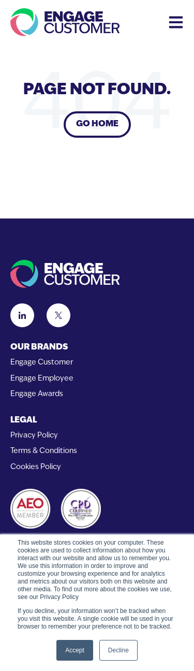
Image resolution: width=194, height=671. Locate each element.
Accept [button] (74, 650)
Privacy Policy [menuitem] (34, 436)
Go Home (97, 124)
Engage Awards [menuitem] (36, 394)
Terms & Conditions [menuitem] (43, 451)
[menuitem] (97, 348)
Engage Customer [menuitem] (41, 363)
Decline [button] (118, 650)
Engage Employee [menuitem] (41, 379)
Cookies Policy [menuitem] (35, 467)
